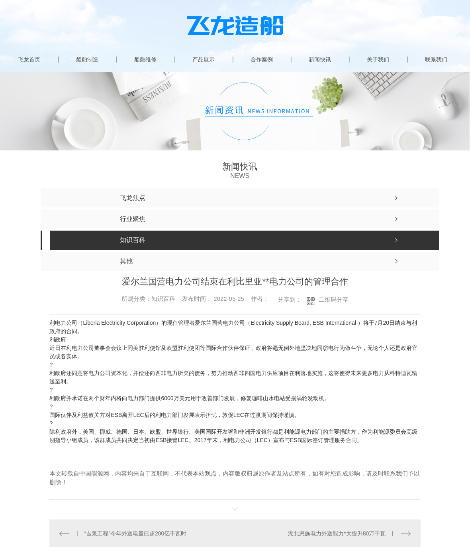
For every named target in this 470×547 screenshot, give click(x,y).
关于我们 (378, 59)
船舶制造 (87, 59)
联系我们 (436, 59)
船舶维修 (145, 59)
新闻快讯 (320, 59)
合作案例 (262, 59)
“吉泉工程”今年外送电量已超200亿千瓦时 (135, 533)
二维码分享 (334, 299)
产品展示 (203, 59)
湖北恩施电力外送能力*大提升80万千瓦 (337, 533)
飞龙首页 (29, 59)
